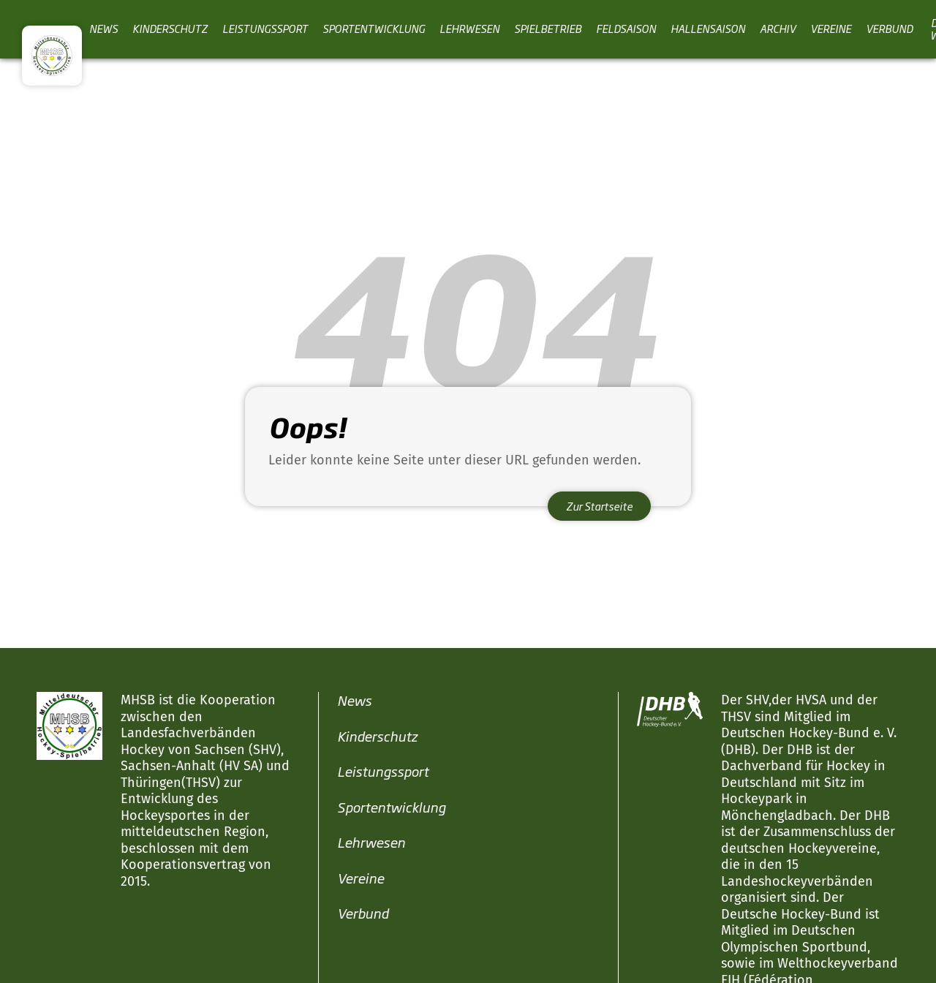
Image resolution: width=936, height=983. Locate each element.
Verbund (889, 28)
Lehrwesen (469, 28)
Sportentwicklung (373, 28)
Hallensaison (708, 28)
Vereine (830, 28)
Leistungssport (265, 28)
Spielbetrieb (547, 28)
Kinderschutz (170, 28)
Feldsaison (626, 28)
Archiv (778, 28)
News (103, 28)
